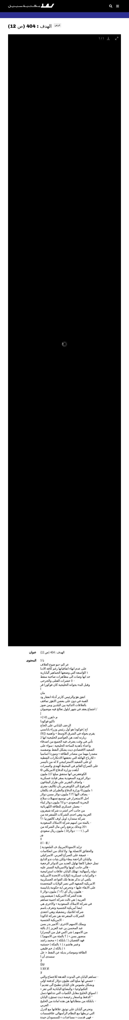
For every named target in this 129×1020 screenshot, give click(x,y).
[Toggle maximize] (117, 38)
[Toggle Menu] (117, 6)
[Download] (108, 38)
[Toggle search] (110, 6)
